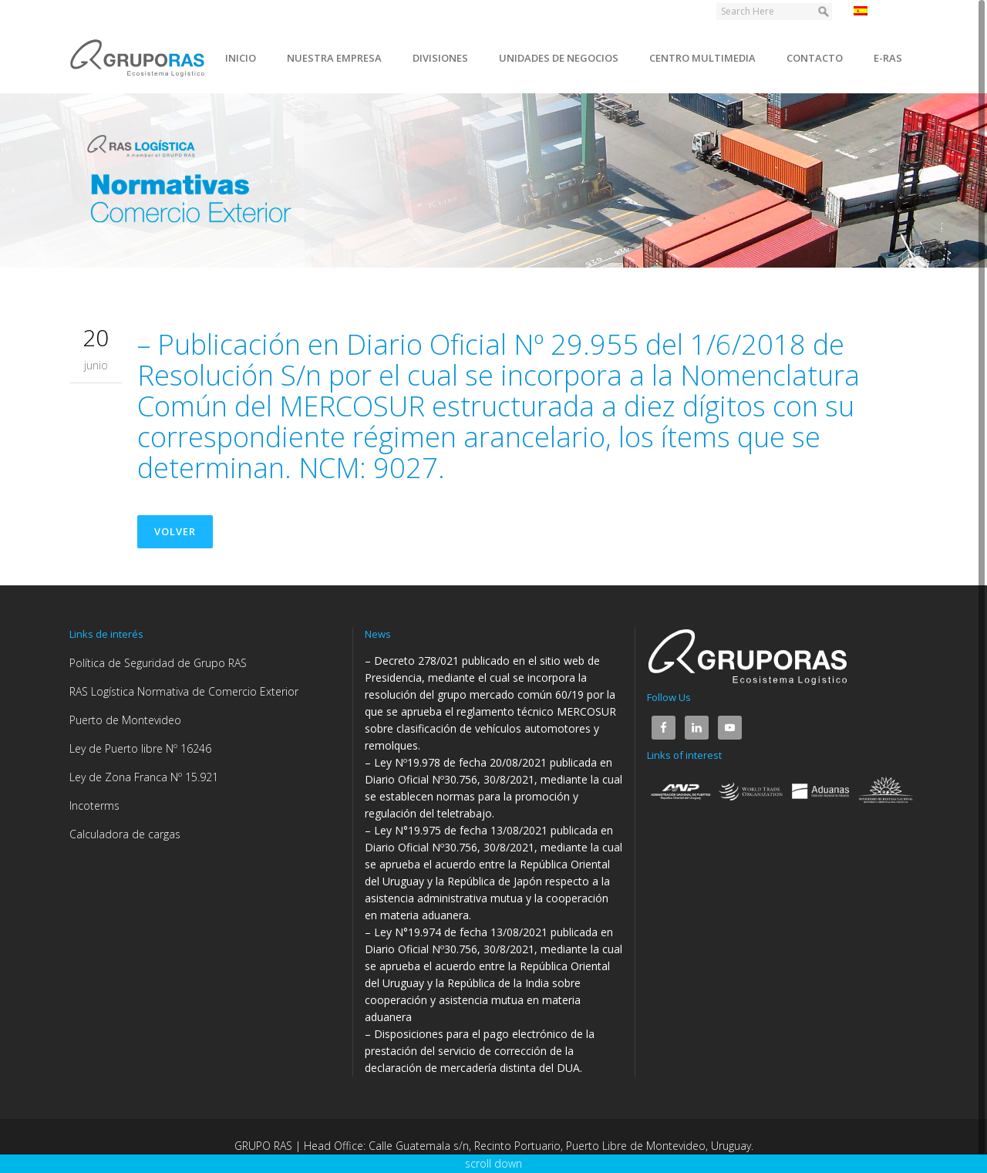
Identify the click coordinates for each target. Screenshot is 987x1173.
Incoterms (94, 805)
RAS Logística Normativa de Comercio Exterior (183, 691)
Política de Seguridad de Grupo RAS (158, 663)
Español (882, 11)
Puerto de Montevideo (125, 720)
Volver (175, 531)
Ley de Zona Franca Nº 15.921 (143, 777)
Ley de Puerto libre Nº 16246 (140, 748)
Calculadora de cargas (124, 834)
